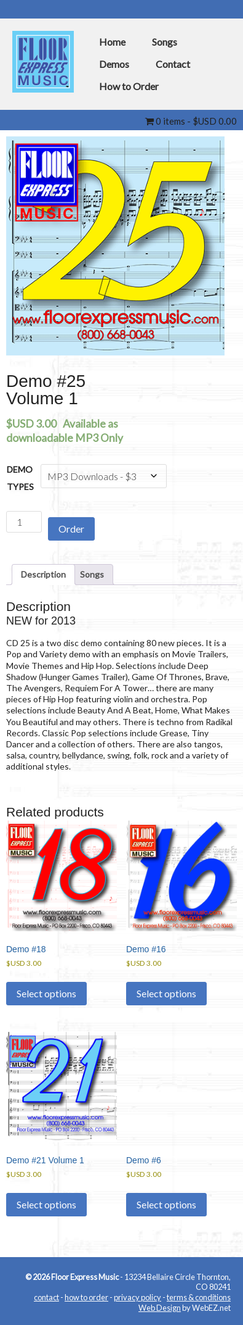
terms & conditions (199, 1297)
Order (71, 528)
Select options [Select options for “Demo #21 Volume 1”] (46, 1204)
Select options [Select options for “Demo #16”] (166, 993)
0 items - (191, 121)
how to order (86, 1297)
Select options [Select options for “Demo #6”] (166, 1204)
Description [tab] (43, 574)
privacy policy (137, 1297)
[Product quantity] (24, 522)
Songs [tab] (92, 574)
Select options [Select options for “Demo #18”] (46, 993)
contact (46, 1297)
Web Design (159, 1308)
